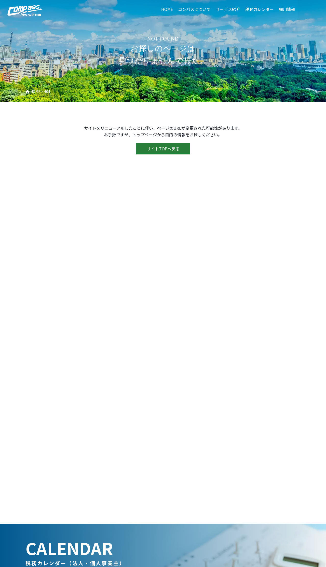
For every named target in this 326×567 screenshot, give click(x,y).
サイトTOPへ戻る (163, 149)
